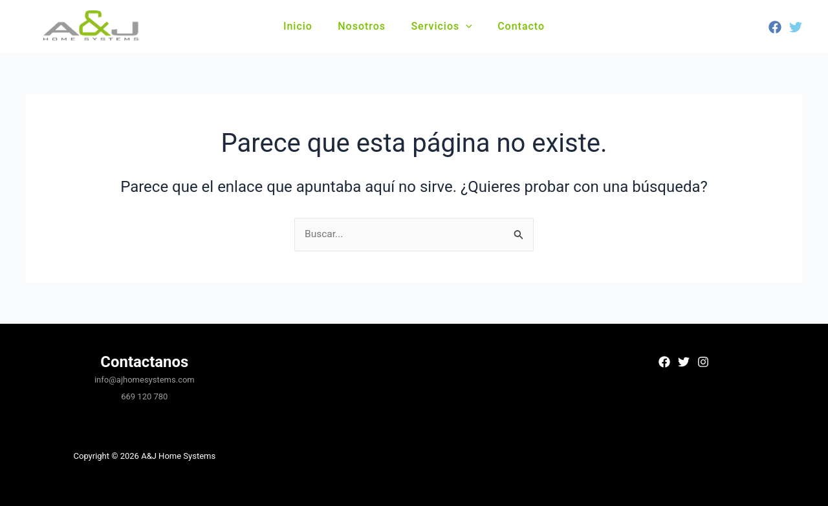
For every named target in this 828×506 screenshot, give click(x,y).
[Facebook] (774, 27)
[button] (463, 26)
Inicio (305, 26)
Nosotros (364, 26)
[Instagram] (703, 362)
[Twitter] (795, 27)
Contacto (514, 26)
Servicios (439, 26)
